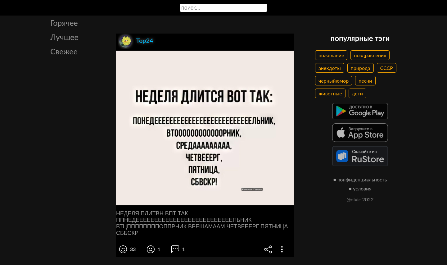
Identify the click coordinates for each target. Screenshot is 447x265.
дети (357, 93)
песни (365, 81)
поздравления (370, 55)
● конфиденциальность (360, 179)
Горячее (64, 22)
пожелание (331, 55)
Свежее (64, 51)
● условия (360, 188)
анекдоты (329, 68)
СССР (386, 68)
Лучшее (64, 37)
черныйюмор (333, 81)
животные (330, 93)
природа (360, 68)
